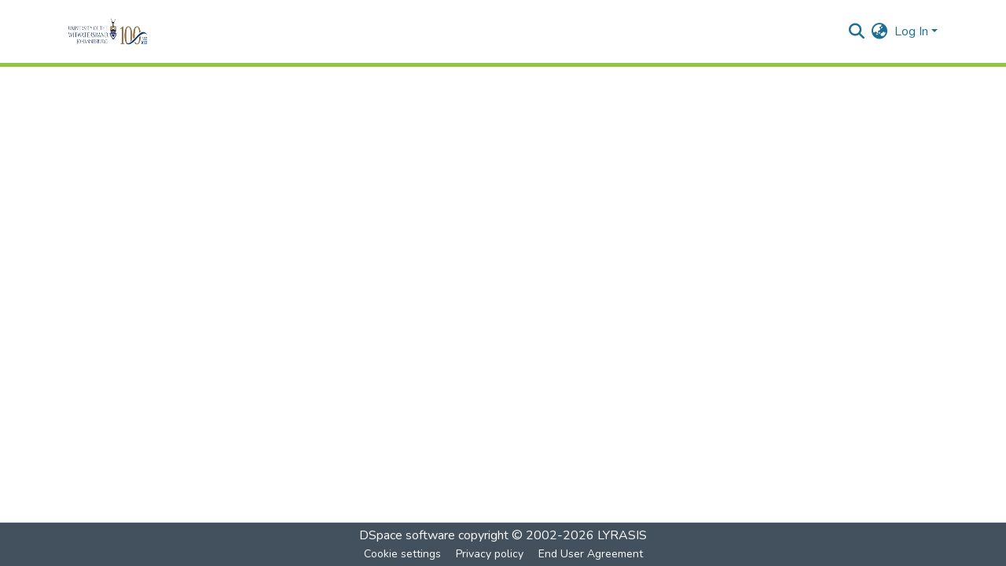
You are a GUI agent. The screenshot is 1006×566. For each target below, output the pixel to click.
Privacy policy (489, 553)
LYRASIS (622, 535)
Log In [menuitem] (911, 31)
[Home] (129, 31)
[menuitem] (880, 31)
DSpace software (407, 535)
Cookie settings (402, 553)
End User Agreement (590, 553)
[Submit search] (857, 31)
